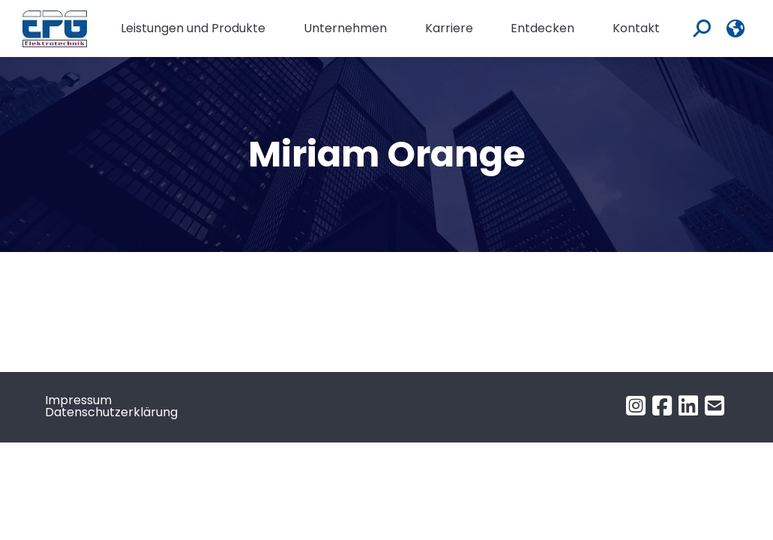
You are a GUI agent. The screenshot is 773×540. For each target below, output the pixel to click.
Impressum (78, 400)
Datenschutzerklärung (111, 412)
